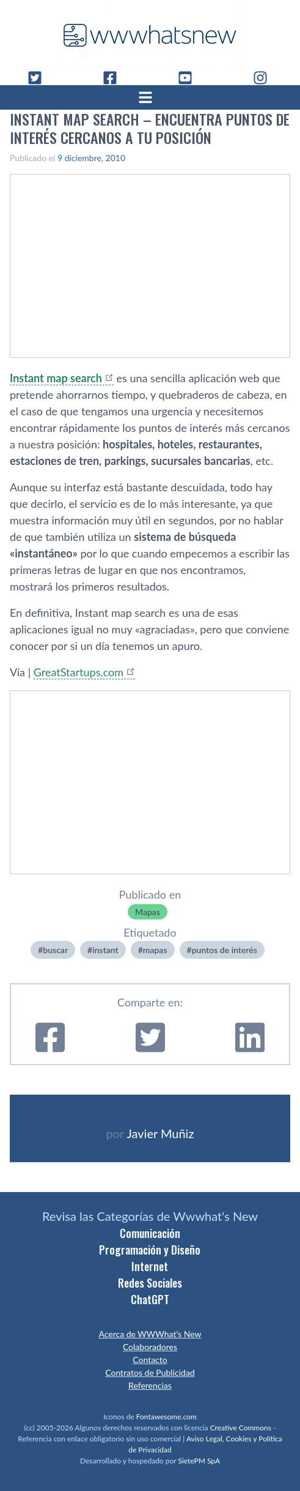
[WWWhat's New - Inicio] (150, 35)
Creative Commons (240, 1427)
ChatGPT (150, 1299)
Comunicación (150, 1233)
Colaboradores (150, 1347)
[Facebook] (115, 77)
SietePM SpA (199, 1460)
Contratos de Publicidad (149, 1372)
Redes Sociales (150, 1283)
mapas (155, 950)
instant (105, 950)
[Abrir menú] (150, 97)
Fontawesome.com (166, 1416)
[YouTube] (190, 77)
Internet (149, 1266)
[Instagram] (265, 77)
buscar (55, 950)
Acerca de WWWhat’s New (149, 1334)
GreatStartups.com (78, 672)
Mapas (147, 912)
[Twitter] (39, 77)
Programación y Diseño (149, 1250)
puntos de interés (224, 950)
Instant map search (56, 378)
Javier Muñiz (160, 1133)
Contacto (150, 1359)
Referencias (150, 1385)
